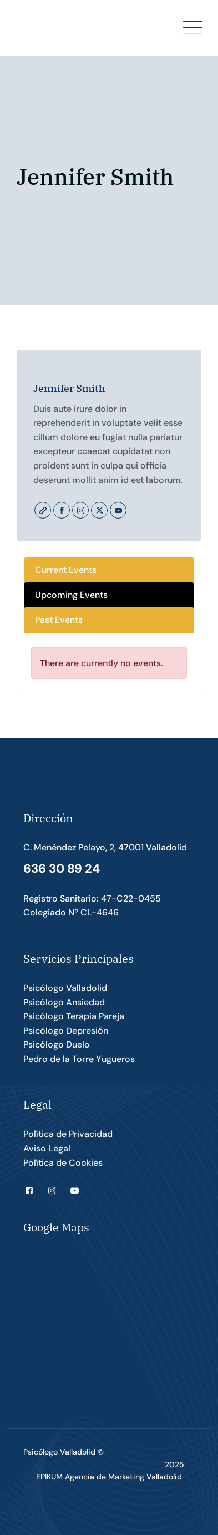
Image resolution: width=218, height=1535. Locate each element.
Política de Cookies (63, 1163)
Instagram (80, 510)
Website (42, 510)
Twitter (99, 510)
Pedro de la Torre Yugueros (79, 1059)
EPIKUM (49, 1477)
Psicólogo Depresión (65, 1030)
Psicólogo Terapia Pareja (73, 1016)
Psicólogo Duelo (56, 1044)
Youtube (118, 510)
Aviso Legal (46, 1148)
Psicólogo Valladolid (65, 988)
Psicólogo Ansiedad (64, 1002)
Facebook (61, 510)
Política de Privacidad (68, 1134)
